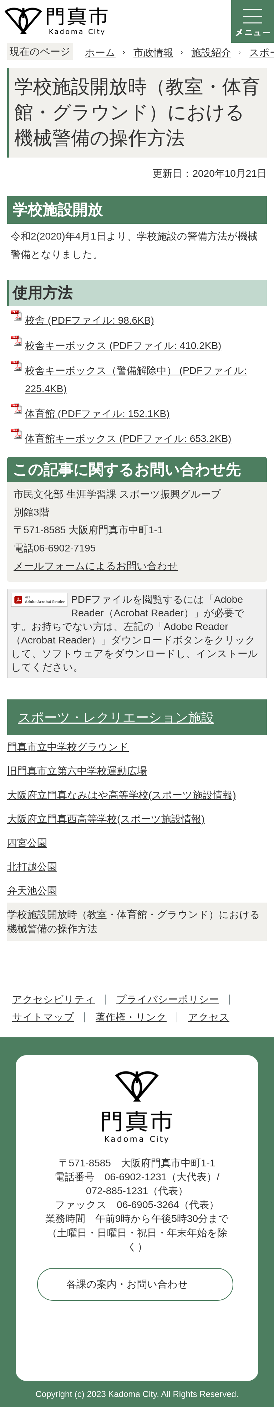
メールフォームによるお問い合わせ (96, 565)
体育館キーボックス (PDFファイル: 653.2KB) (128, 438)
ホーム (100, 52)
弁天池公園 (32, 890)
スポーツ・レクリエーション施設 (116, 717)
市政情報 (153, 52)
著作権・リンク (131, 1017)
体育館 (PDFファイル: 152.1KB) (97, 413)
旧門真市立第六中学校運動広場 (77, 770)
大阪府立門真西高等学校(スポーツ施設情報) (106, 819)
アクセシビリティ (53, 999)
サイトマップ (43, 1017)
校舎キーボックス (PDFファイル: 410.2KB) (123, 345)
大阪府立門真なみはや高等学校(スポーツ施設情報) (121, 795)
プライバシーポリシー (167, 999)
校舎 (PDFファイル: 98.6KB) (89, 320)
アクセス (208, 1017)
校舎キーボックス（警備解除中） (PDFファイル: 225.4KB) (136, 379)
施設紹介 (211, 52)
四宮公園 (27, 842)
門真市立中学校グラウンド (68, 747)
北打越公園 (32, 866)
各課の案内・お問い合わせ (127, 1284)
